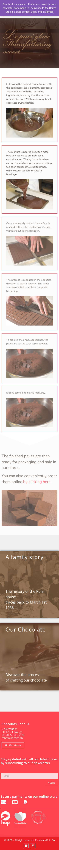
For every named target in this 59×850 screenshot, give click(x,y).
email (21, 8)
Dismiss (48, 11)
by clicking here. (37, 481)
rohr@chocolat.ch (12, 738)
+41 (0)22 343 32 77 (13, 735)
